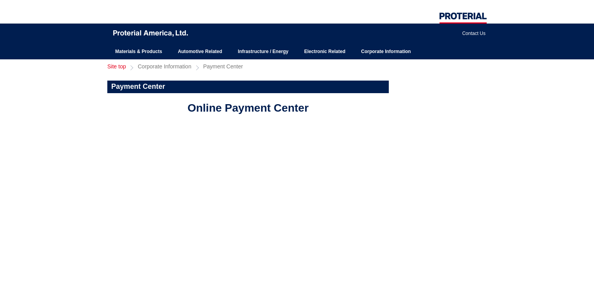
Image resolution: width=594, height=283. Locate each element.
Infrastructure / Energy (263, 51)
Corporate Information (386, 51)
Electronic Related (325, 51)
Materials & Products (138, 51)
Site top (116, 66)
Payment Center (223, 66)
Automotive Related (200, 51)
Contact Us (473, 33)
